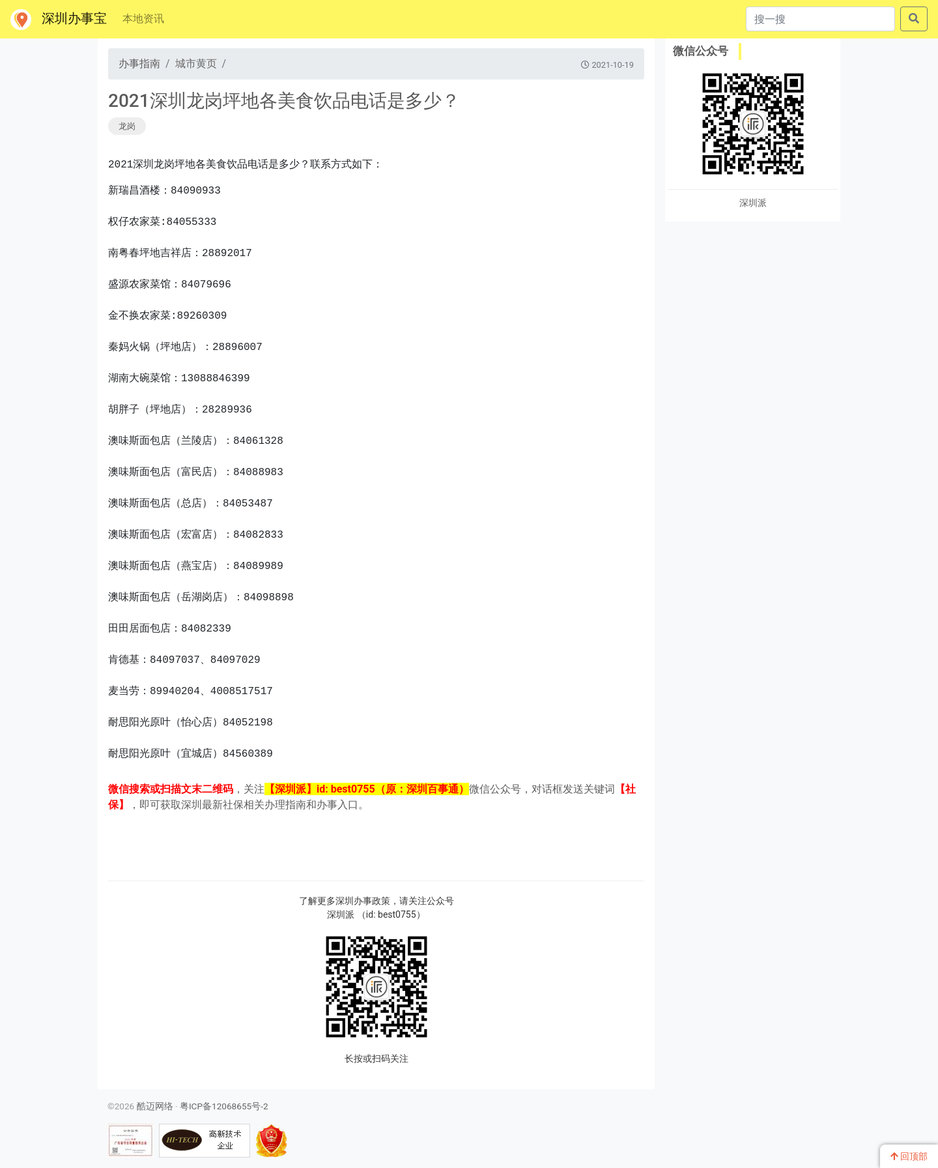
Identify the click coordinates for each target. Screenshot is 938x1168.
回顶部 (909, 1156)
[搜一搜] (820, 19)
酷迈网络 (155, 1106)
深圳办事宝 (58, 19)
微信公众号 (700, 50)
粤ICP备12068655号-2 (224, 1106)
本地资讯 (143, 18)
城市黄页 (196, 63)
